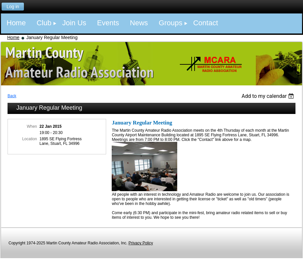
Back (12, 96)
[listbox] (268, 96)
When (32, 126)
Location (29, 139)
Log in (13, 6)
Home (13, 37)
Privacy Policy (140, 243)
